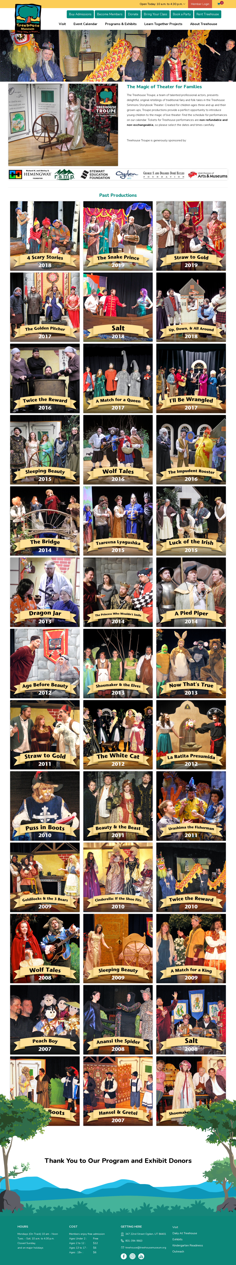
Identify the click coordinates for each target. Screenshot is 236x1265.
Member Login (200, 4)
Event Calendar (85, 24)
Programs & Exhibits (121, 24)
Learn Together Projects (163, 24)
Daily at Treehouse (184, 1233)
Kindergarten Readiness (187, 1245)
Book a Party (182, 14)
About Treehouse (203, 24)
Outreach (178, 1252)
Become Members (109, 14)
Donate (133, 14)
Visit (62, 24)
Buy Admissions (80, 14)
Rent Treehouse (207, 14)
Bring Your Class (155, 14)
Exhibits (177, 1239)
